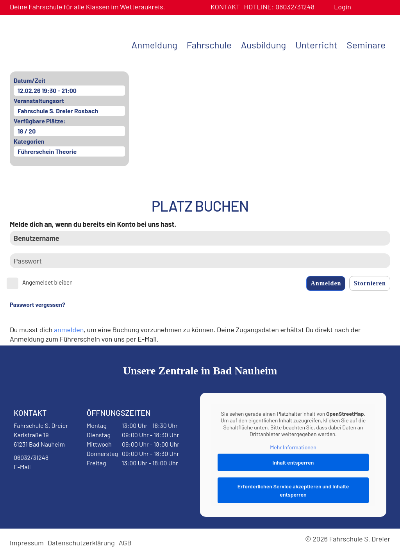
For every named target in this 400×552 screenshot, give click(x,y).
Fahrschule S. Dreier (58, 44)
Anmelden (326, 283)
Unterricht (316, 44)
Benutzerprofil (360, 7)
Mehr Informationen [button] (293, 447)
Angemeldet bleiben (47, 282)
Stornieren (370, 283)
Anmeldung (154, 44)
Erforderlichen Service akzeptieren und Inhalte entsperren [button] (293, 490)
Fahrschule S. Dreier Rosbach (58, 110)
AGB (125, 542)
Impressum (27, 542)
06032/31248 (279, 6)
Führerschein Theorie (47, 151)
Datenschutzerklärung (81, 542)
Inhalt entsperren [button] (293, 462)
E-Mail (22, 466)
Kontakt (225, 6)
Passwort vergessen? (37, 304)
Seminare (366, 44)
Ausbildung (263, 44)
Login (342, 6)
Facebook (32, 486)
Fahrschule (209, 44)
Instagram (63, 486)
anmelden (69, 329)
